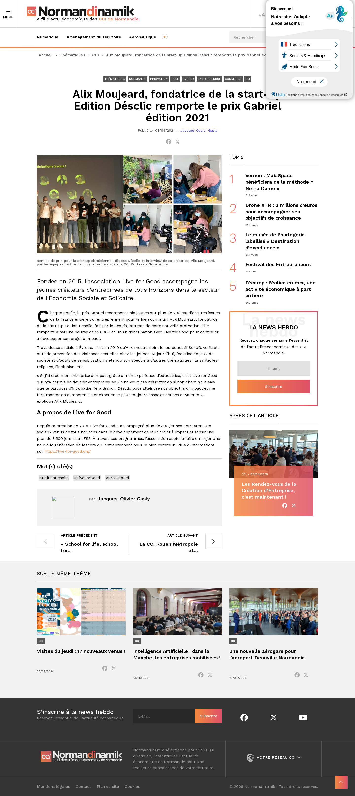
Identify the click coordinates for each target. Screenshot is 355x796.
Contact (83, 787)
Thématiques (72, 55)
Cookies (132, 787)
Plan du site (108, 787)
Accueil (46, 55)
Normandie (137, 79)
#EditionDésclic (54, 477)
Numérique (47, 37)
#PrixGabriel (117, 477)
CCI (95, 55)
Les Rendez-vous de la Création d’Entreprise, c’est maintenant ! (269, 490)
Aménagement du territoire (94, 37)
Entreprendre (209, 79)
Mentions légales (53, 787)
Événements (299, 69)
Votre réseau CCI (273, 757)
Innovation (159, 79)
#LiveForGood (87, 477)
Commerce (233, 79)
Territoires (314, 14)
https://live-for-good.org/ (68, 451)
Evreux (188, 79)
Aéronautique (142, 37)
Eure (175, 79)
